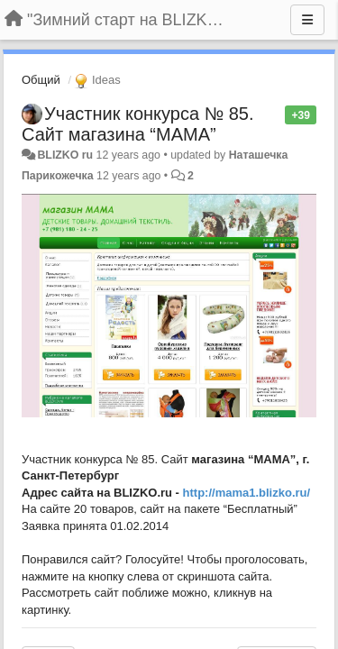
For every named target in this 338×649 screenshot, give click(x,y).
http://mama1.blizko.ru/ (247, 492)
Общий (41, 80)
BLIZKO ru (66, 155)
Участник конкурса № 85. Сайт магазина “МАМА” (137, 124)
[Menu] (307, 20)
